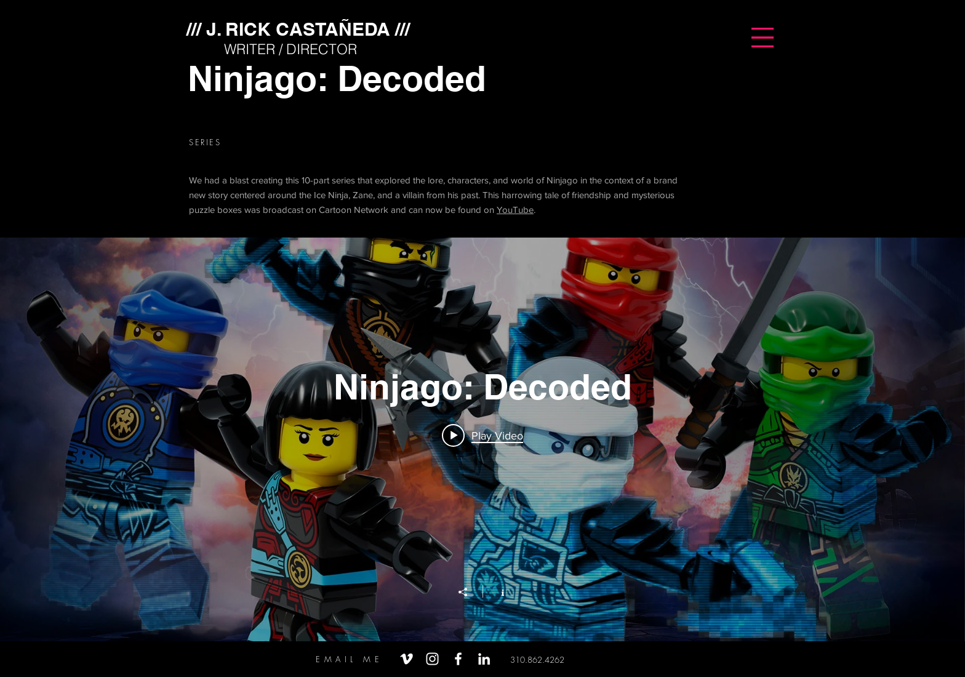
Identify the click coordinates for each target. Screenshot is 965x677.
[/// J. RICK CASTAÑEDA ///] (298, 29)
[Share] (468, 592)
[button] (762, 37)
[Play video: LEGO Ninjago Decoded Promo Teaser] (482, 435)
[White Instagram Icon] (432, 659)
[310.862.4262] (537, 660)
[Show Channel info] (496, 591)
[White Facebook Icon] (458, 659)
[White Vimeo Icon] (406, 659)
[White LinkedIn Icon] (484, 659)
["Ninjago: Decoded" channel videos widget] (482, 439)
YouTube (515, 209)
